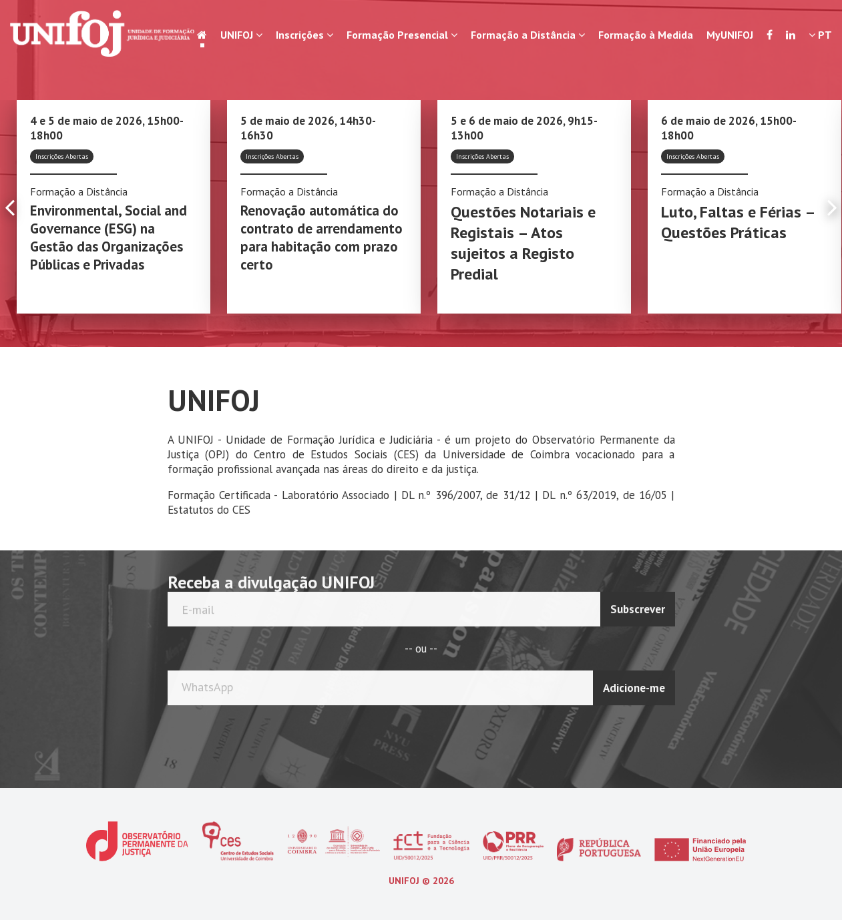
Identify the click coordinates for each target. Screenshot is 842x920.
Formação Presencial (402, 34)
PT (820, 34)
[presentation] (622, 735)
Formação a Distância (528, 34)
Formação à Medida (645, 34)
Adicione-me (634, 684)
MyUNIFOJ (729, 34)
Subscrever (637, 605)
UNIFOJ (241, 34)
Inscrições (304, 34)
